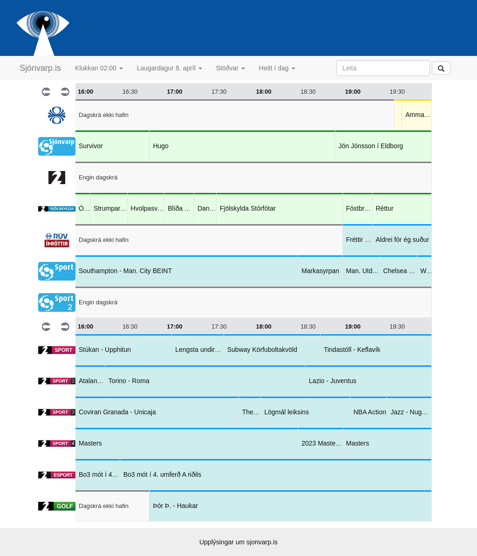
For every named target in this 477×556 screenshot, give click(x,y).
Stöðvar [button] (230, 68)
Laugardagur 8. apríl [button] (169, 68)
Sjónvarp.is (40, 68)
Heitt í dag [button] (277, 68)
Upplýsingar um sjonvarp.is (238, 542)
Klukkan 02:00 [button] (99, 68)
